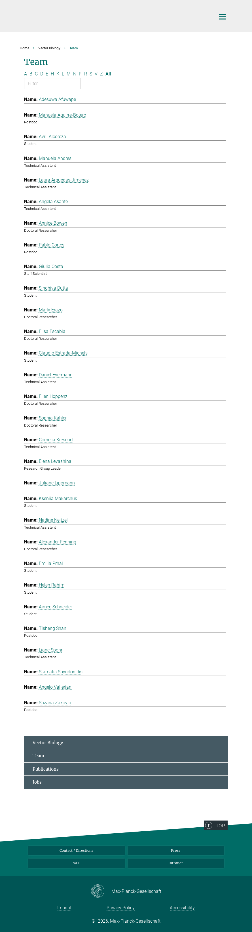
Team (38, 755)
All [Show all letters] (108, 74)
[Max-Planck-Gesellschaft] (101, 891)
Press (175, 850)
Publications (46, 769)
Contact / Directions (76, 850)
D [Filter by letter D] (41, 74)
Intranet (175, 863)
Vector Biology (48, 742)
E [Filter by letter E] (47, 74)
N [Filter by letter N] (74, 74)
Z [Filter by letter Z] (101, 74)
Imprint (64, 907)
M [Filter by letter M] (69, 74)
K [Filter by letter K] (57, 74)
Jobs (37, 782)
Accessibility (182, 907)
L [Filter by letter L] (63, 74)
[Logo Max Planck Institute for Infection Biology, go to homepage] (116, 15)
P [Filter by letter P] (80, 74)
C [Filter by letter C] (36, 74)
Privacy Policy (121, 907)
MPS (76, 863)
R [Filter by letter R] (85, 74)
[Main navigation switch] (222, 16)
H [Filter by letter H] (52, 74)
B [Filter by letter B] (30, 74)
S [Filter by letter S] (91, 74)
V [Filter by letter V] (96, 74)
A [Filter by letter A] (25, 74)
